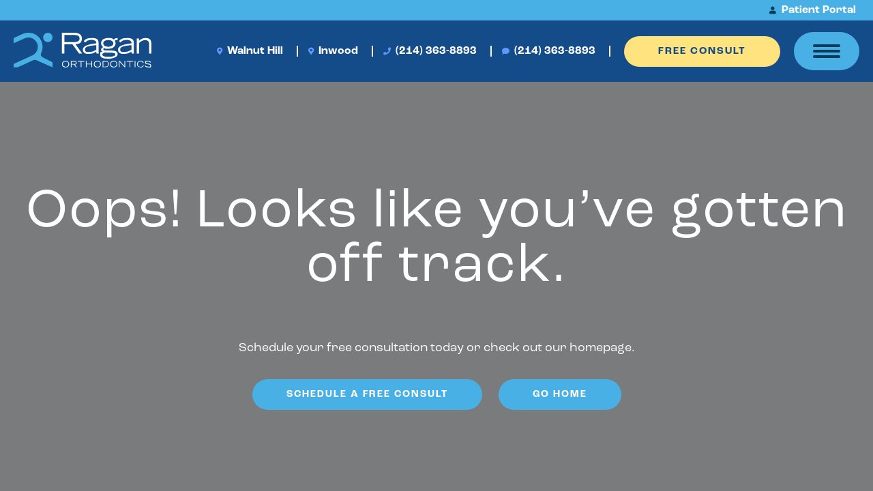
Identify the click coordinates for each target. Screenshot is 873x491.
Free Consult (702, 51)
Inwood (333, 51)
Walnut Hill (250, 51)
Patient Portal (812, 10)
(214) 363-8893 (430, 51)
